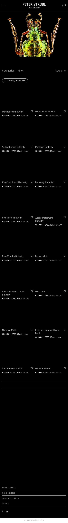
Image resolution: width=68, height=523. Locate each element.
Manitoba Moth (43, 368)
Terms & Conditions (10, 498)
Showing (16, 80)
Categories (8, 70)
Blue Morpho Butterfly (13, 256)
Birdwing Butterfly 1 (45, 182)
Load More (34, 384)
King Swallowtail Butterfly (15, 182)
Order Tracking (8, 493)
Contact (5, 504)
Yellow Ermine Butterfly (13, 147)
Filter (21, 70)
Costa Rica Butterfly (12, 368)
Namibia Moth (9, 330)
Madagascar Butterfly (13, 111)
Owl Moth (40, 291)
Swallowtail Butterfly (12, 217)
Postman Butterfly (44, 147)
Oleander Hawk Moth (45, 111)
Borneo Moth (41, 256)
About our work (9, 487)
